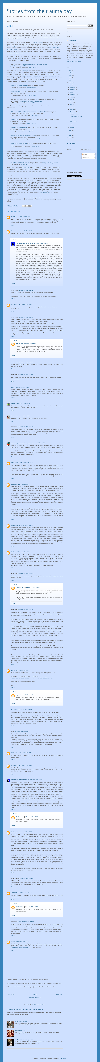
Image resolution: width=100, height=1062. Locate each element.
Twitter (71, 124)
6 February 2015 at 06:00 (25, 752)
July (71, 99)
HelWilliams (14, 525)
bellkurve (14, 832)
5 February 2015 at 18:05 (25, 710)
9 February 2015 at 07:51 (25, 892)
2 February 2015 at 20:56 (26, 317)
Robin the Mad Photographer (24, 243)
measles (40, 42)
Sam (12, 387)
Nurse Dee (14, 710)
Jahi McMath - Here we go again (24, 1040)
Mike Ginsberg (11, 46)
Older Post (59, 994)
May (71, 104)
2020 (70, 72)
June (71, 102)
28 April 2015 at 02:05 (32, 817)
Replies (15, 240)
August (72, 97)
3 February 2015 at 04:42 (30, 343)
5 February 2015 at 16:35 (26, 695)
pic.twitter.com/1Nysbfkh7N (18, 66)
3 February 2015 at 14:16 (26, 573)
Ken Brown (19, 343)
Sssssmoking (73, 121)
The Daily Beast (44, 192)
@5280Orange (23, 143)
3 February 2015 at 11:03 (24, 552)
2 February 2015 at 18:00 (24, 216)
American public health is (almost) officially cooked (25, 1009)
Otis (12, 484)
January (72, 127)
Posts (84, 154)
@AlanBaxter (29, 101)
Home (35, 994)
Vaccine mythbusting (20, 1030)
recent (35, 42)
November (73, 89)
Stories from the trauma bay (39, 11)
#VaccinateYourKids (41, 64)
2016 (70, 82)
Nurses (72, 119)
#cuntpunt (45, 162)
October (72, 92)
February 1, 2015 (33, 67)
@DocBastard (28, 76)
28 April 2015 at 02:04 (32, 906)
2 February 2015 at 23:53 (26, 362)
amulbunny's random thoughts (20, 443)
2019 (70, 75)
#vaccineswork (31, 64)
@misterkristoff (32, 112)
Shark (13, 416)
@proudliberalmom (15, 91)
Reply (12, 225)
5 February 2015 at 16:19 (21, 670)
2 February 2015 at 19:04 (25, 231)
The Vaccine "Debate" (76, 116)
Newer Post (11, 994)
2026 (70, 70)
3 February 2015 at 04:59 (21, 484)
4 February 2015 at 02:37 (41, 243)
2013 (70, 132)
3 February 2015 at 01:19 (22, 403)
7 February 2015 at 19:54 (36, 779)
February (73, 112)
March (72, 109)
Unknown (14, 231)
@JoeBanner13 (23, 85)
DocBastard (19, 587)
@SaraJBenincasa (24, 162)
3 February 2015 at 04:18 (37, 443)
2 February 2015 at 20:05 (25, 304)
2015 (70, 85)
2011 (70, 137)
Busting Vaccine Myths (21, 1021)
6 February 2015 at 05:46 (21, 731)
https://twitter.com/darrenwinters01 (21, 947)
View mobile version (34, 997)
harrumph (26, 167)
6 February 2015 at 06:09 (25, 765)
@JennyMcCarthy (53, 162)
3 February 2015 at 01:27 (22, 416)
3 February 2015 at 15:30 (33, 587)
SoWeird (13, 552)
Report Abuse (71, 143)
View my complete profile (74, 61)
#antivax (24, 64)
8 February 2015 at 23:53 (26, 878)
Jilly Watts (14, 892)
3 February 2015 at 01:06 (21, 387)
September (73, 94)
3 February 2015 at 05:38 (26, 525)
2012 (70, 135)
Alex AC (13, 216)
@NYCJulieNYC (15, 112)
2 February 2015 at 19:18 (26, 290)
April (71, 107)
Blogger (63, 1058)
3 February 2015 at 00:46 (26, 374)
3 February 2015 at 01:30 (26, 426)
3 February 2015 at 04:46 (26, 462)
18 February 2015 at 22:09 (26, 921)
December (73, 87)
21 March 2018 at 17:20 (22, 941)
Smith (13, 941)
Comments (86, 157)
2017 (70, 80)
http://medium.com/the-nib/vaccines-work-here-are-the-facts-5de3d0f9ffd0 (32, 678)
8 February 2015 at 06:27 (24, 832)
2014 (70, 130)
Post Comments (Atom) (38, 1005)
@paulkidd (23, 101)
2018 (70, 77)
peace (13, 403)
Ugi (12, 670)
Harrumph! (25, 70)
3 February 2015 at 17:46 (26, 609)
